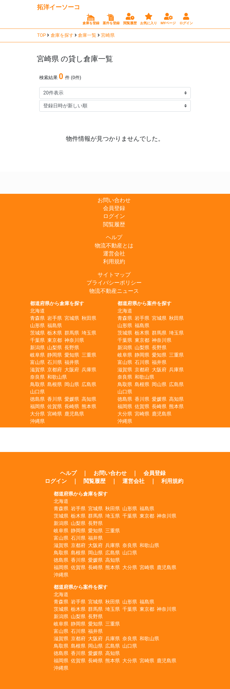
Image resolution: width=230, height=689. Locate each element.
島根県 (54, 384)
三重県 (89, 355)
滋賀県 (37, 370)
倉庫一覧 (87, 35)
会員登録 (114, 208)
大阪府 (71, 370)
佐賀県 (54, 406)
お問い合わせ (114, 200)
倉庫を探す (62, 35)
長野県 (71, 347)
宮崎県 (108, 35)
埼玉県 (89, 333)
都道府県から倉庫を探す (57, 303)
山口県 (37, 392)
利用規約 (114, 261)
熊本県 (89, 406)
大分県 (37, 414)
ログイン (114, 216)
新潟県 (37, 347)
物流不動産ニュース (114, 291)
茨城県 (37, 333)
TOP (41, 35)
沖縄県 (37, 421)
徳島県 (37, 399)
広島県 (89, 384)
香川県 (54, 399)
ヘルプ (114, 237)
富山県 (37, 362)
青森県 (37, 318)
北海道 (37, 311)
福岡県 (37, 406)
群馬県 (71, 333)
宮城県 (71, 318)
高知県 (89, 399)
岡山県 (71, 384)
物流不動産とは (114, 246)
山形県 (37, 325)
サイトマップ (114, 275)
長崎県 (71, 406)
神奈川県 (74, 340)
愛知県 (71, 355)
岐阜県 (37, 355)
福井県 (71, 362)
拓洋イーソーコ (58, 7)
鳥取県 (37, 384)
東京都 (54, 340)
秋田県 (89, 318)
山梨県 (54, 347)
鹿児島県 (74, 414)
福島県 (54, 325)
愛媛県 (71, 399)
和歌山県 (57, 377)
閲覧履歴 (114, 224)
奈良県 (37, 377)
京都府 (54, 370)
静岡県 (54, 355)
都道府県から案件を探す (144, 303)
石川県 (54, 362)
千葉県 (37, 340)
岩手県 (54, 318)
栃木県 (54, 333)
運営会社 (114, 254)
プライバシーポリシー (114, 283)
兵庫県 (89, 370)
